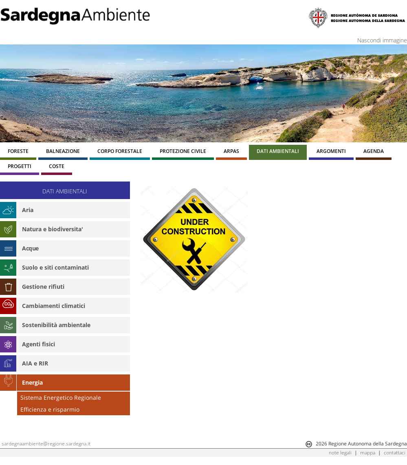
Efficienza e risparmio (49, 409)
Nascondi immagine (382, 40)
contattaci (394, 452)
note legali (340, 452)
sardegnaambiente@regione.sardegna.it (46, 443)
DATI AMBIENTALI (64, 191)
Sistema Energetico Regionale (60, 397)
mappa (367, 452)
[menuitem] (18, 152)
